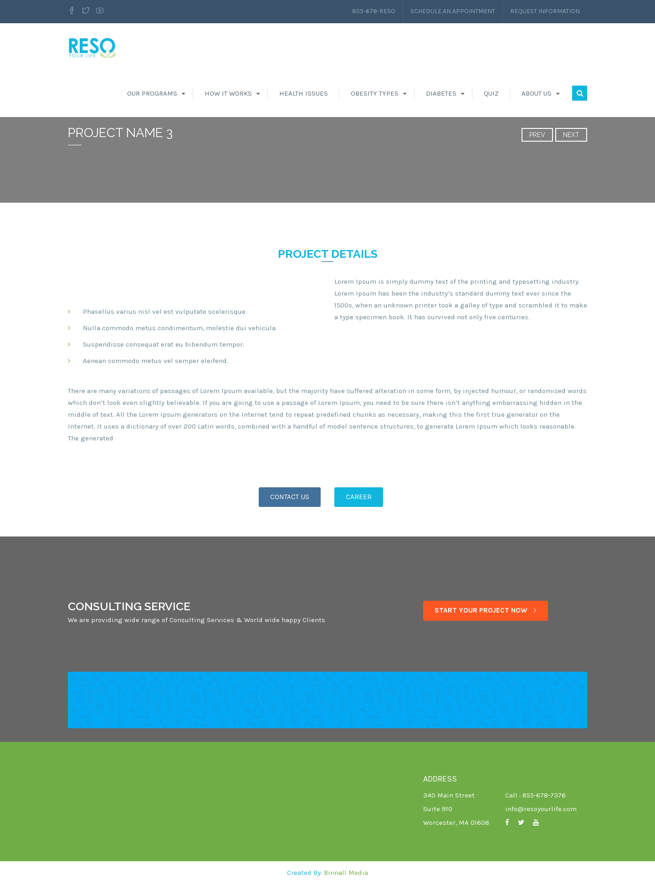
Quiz (491, 93)
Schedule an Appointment (452, 11)
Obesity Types (375, 93)
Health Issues (303, 93)
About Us (537, 93)
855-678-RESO (373, 11)
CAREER (359, 497)
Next (571, 134)
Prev (537, 134)
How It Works (228, 93)
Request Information (545, 11)
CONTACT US (289, 497)
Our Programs (152, 93)
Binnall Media (346, 873)
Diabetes (441, 93)
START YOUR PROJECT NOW (486, 610)
